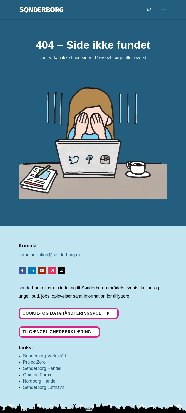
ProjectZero (34, 362)
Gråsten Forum (37, 374)
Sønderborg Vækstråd (44, 355)
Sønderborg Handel (42, 368)
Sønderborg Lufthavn (43, 387)
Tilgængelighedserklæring (56, 332)
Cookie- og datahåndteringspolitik (66, 313)
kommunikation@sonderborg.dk (49, 255)
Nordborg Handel (39, 381)
